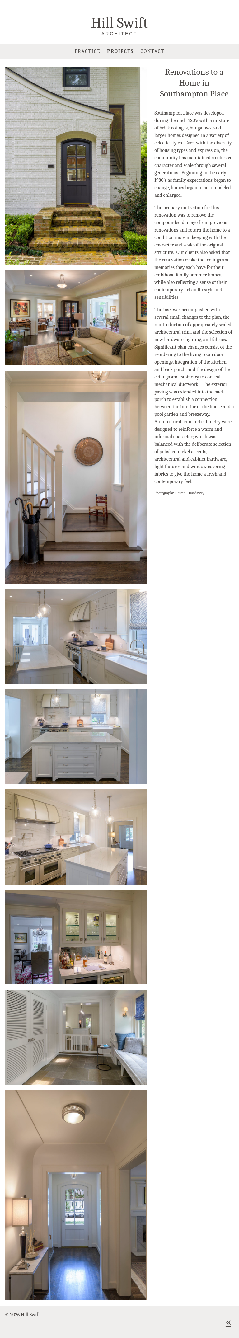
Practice (88, 51)
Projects (120, 51)
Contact (152, 51)
